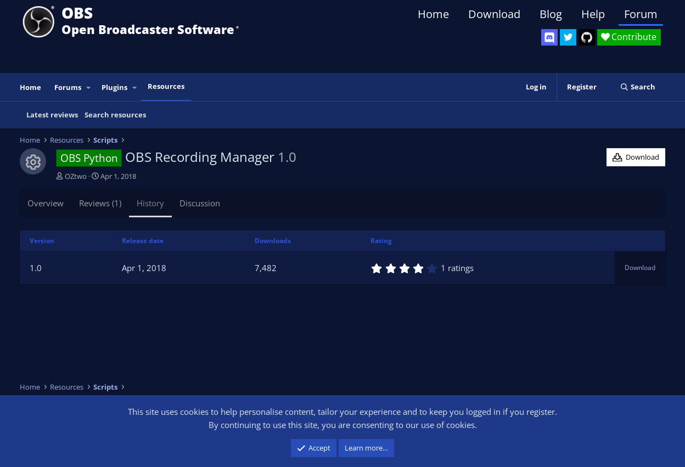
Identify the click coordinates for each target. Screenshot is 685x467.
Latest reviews (52, 115)
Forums (67, 87)
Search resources (115, 115)
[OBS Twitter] (568, 37)
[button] (89, 87)
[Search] (637, 87)
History (150, 203)
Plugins (114, 87)
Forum (641, 14)
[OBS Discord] (549, 37)
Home (433, 14)
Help (593, 14)
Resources (166, 86)
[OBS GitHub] (587, 37)
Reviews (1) (100, 203)
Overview (45, 203)
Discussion (199, 203)
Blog (551, 14)
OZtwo (76, 176)
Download (494, 14)
